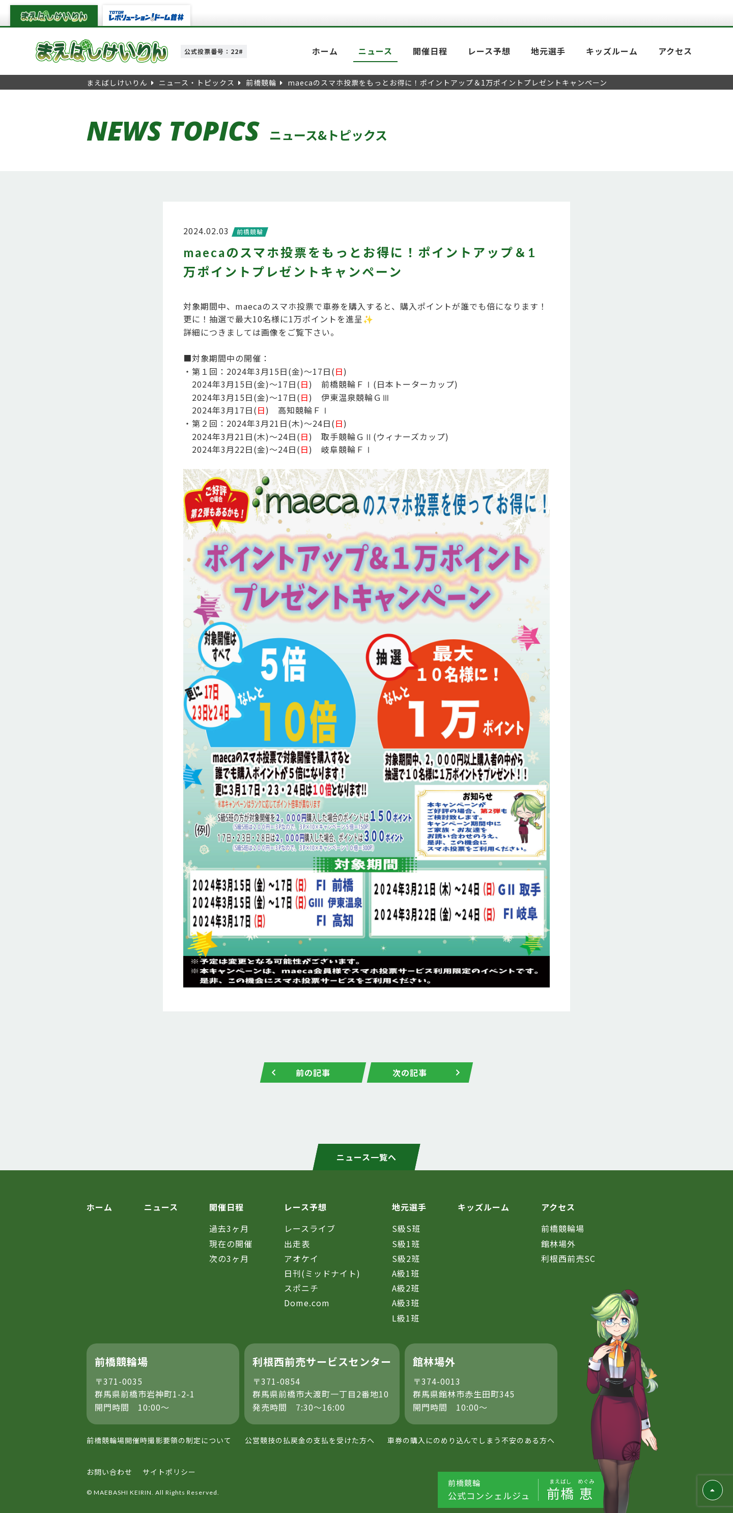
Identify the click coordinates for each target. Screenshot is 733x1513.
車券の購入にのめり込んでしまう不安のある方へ (471, 1440)
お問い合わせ (109, 1472)
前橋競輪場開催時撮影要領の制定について (159, 1440)
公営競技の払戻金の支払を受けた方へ (310, 1440)
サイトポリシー (169, 1472)
